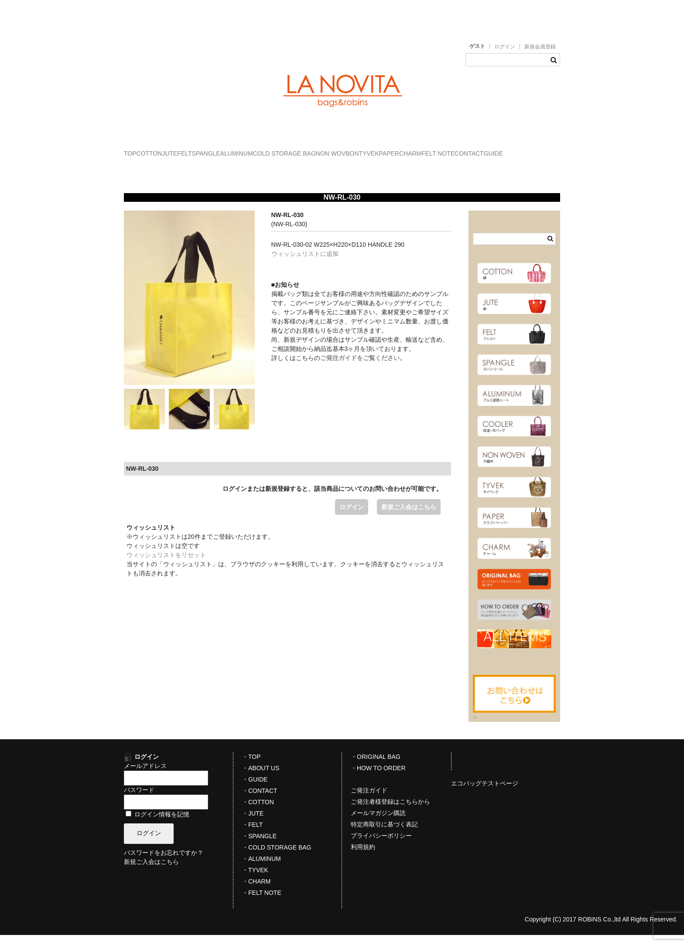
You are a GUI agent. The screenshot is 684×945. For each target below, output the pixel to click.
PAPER (143, 167)
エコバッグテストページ (484, 793)
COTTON (176, 149)
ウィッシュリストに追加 (305, 263)
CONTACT (276, 167)
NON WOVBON (471, 149)
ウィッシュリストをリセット (166, 564)
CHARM (182, 167)
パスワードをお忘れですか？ (163, 863)
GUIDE (318, 167)
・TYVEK (255, 880)
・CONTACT (259, 800)
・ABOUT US (260, 778)
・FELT (252, 834)
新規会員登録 (540, 47)
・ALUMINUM (261, 868)
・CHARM (256, 891)
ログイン (504, 47)
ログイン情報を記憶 (157, 824)
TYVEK (521, 149)
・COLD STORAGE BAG (276, 857)
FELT (247, 149)
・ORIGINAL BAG (375, 766)
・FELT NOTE (261, 902)
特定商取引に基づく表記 (384, 834)
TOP (139, 149)
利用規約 (363, 856)
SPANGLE (286, 149)
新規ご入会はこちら (408, 516)
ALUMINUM (335, 149)
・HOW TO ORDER (378, 778)
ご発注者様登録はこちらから (390, 811)
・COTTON (258, 812)
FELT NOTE (227, 167)
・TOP (251, 766)
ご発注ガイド (369, 800)
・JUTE (252, 823)
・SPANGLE (259, 846)
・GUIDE (254, 789)
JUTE (214, 149)
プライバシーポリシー (381, 845)
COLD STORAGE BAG (400, 149)
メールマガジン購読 (378, 822)
